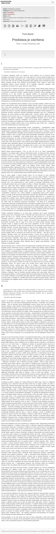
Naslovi (20, 531)
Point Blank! (10, 12)
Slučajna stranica (6, 531)
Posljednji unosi (35, 531)
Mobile (43, 531)
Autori (24, 531)
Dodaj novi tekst (50, 531)
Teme (28, 531)
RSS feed (14, 531)
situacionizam (11, 14)
